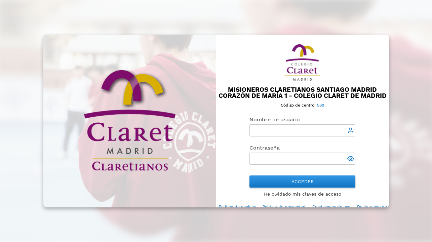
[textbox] (302, 130)
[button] (351, 159)
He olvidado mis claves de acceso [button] (302, 194)
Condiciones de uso (331, 206)
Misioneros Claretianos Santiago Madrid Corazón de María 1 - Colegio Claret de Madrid (303, 92)
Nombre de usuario (274, 119)
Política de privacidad (284, 206)
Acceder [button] (302, 181)
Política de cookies (237, 206)
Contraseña (264, 148)
